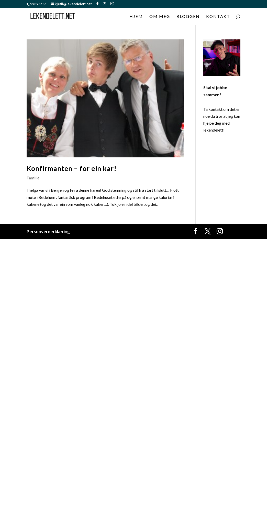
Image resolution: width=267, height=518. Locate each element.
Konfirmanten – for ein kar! (72, 168)
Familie (33, 177)
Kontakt (218, 17)
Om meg (159, 17)
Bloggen (188, 17)
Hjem (136, 17)
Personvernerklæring (48, 231)
